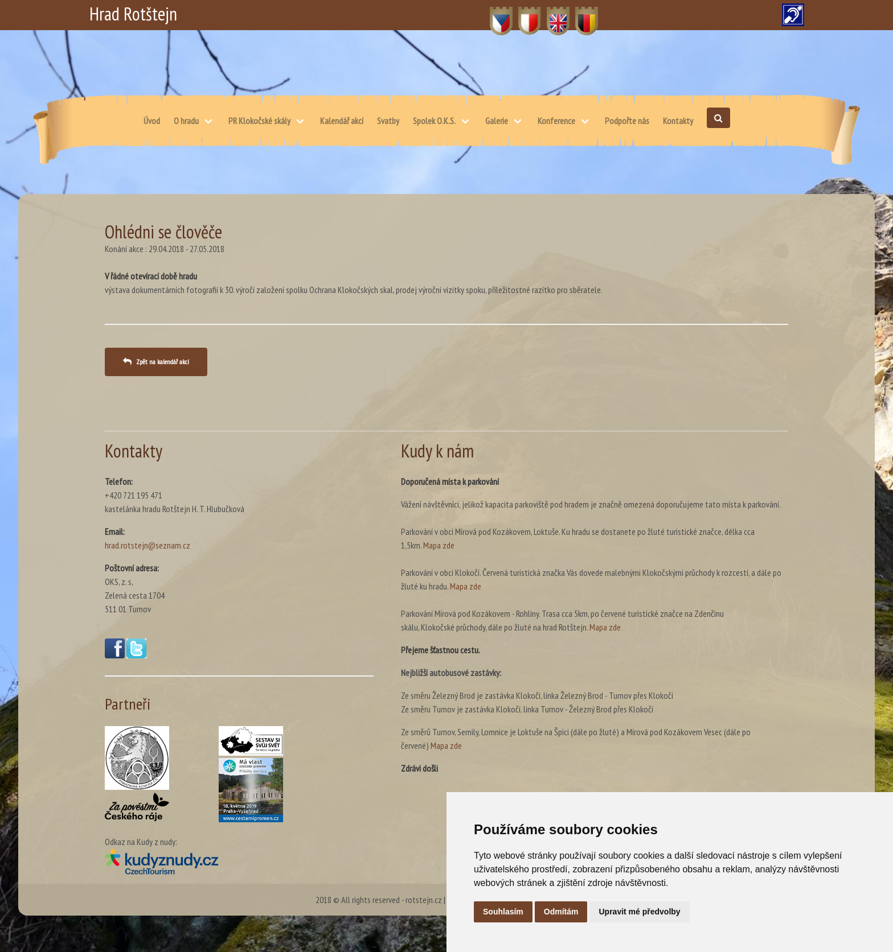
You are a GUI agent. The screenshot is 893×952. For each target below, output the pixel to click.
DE (580, 15)
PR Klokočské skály (259, 120)
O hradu (186, 120)
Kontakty (678, 120)
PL (522, 15)
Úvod (152, 120)
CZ (494, 15)
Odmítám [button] (561, 911)
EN (551, 15)
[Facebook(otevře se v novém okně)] (115, 655)
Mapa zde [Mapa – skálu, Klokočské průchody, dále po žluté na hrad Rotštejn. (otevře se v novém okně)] (605, 627)
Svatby (388, 120)
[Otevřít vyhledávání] (718, 118)
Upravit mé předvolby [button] (639, 911)
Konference (556, 120)
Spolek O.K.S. (434, 120)
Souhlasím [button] (503, 911)
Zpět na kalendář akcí (162, 361)
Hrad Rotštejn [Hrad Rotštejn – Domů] (133, 14)
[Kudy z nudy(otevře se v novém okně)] (239, 861)
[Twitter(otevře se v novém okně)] (136, 655)
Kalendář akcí (341, 120)
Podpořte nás (627, 120)
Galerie (496, 120)
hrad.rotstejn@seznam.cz (147, 545)
